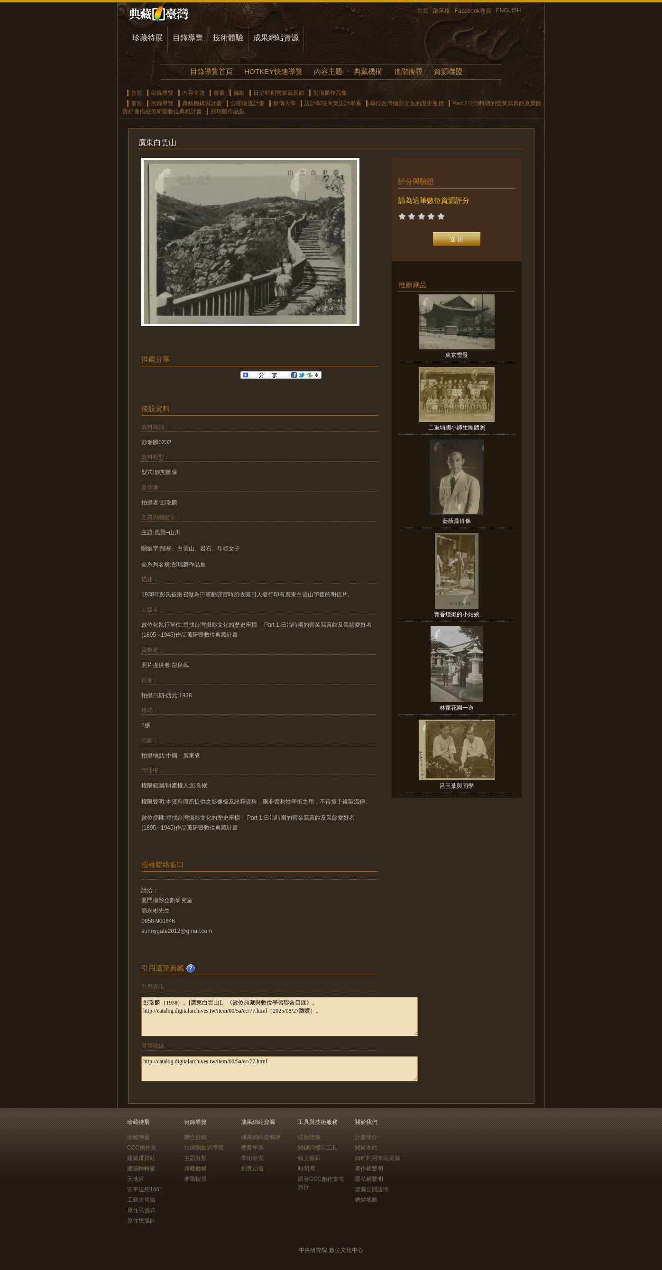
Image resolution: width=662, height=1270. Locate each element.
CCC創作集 (141, 1147)
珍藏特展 (147, 38)
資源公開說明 (372, 1189)
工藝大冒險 (141, 1200)
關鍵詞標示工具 (318, 1147)
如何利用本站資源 (377, 1158)
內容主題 (328, 71)
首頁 (422, 11)
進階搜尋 (408, 71)
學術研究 (252, 1158)
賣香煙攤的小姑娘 (456, 614)
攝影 (239, 93)
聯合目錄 (195, 1137)
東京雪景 (456, 355)
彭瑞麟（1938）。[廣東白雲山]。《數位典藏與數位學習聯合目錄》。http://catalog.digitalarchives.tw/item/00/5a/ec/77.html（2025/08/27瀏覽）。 (279, 1016)
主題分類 (195, 1158)
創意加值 (252, 1168)
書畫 (219, 93)
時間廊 (306, 1168)
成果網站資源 (276, 38)
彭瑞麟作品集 (330, 93)
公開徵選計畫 (247, 103)
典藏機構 (368, 71)
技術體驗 (228, 38)
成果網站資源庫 (261, 1137)
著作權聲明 (369, 1168)
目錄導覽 (188, 38)
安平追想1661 (145, 1189)
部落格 (441, 11)
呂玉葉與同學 (457, 786)
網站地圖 (366, 1200)
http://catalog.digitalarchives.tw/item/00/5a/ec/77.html (279, 1068)
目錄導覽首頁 (211, 71)
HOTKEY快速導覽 (273, 71)
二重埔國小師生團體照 (456, 427)
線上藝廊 (309, 1158)
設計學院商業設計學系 (332, 103)
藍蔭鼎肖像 (456, 521)
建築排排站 (141, 1158)
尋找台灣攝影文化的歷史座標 (407, 103)
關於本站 (366, 1147)
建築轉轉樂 (141, 1168)
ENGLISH (508, 10)
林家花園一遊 (457, 707)
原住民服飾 (141, 1220)
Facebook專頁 (473, 11)
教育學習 (252, 1147)
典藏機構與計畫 (202, 103)
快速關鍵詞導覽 (204, 1147)
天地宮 (135, 1179)
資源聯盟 (448, 71)
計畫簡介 (366, 1137)
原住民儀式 (141, 1210)
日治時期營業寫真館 (278, 93)
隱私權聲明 (369, 1179)
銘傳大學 (284, 103)
